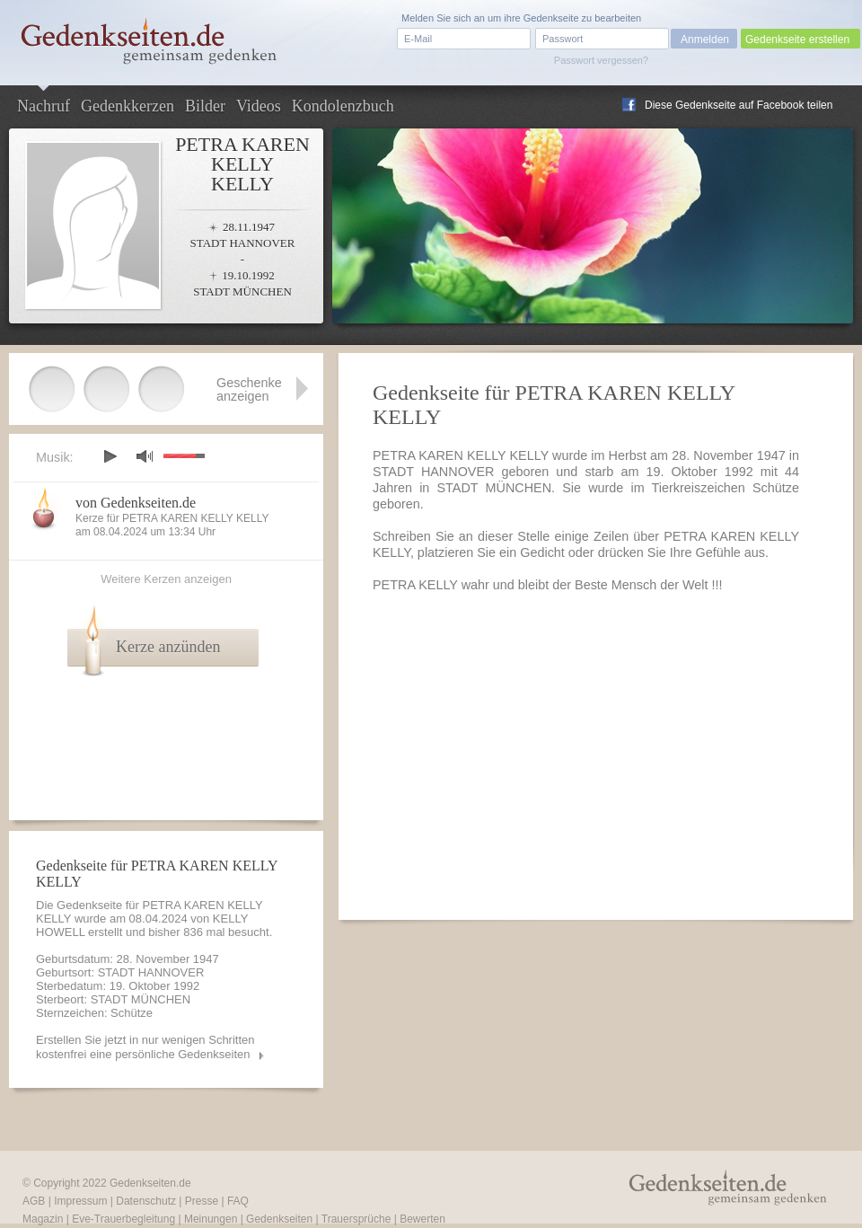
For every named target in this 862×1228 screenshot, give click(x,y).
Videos (258, 106)
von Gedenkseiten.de (135, 502)
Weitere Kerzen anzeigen (166, 579)
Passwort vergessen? (601, 60)
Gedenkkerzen (127, 106)
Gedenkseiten (279, 1219)
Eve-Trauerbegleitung (123, 1219)
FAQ (238, 1201)
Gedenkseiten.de (150, 1183)
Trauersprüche (356, 1219)
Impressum (80, 1201)
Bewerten (422, 1219)
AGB (33, 1201)
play (110, 456)
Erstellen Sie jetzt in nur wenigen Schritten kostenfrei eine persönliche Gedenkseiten (145, 1047)
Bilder (205, 106)
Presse (201, 1201)
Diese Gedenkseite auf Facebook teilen (738, 105)
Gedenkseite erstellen (797, 39)
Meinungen (210, 1219)
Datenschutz (146, 1201)
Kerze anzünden (168, 647)
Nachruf (43, 106)
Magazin (42, 1219)
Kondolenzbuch (343, 106)
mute (144, 456)
